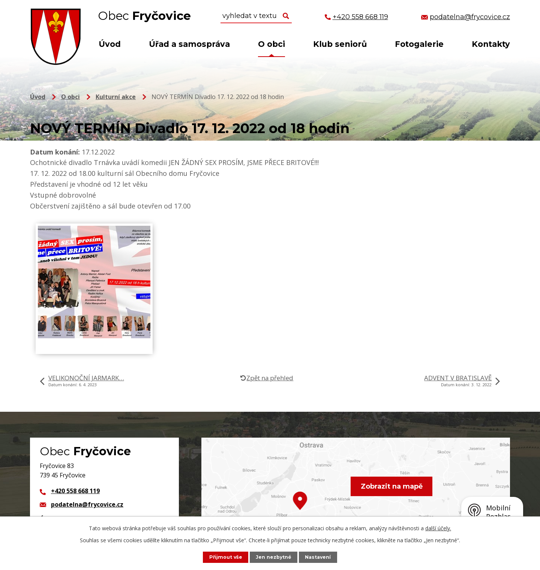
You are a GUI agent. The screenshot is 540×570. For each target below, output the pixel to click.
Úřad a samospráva (189, 44)
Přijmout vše (225, 557)
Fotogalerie (419, 44)
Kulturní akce (116, 97)
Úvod (110, 44)
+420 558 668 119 (75, 491)
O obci (271, 44)
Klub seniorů (340, 44)
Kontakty (491, 44)
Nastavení (318, 557)
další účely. (438, 528)
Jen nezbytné (274, 557)
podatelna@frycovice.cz (87, 504)
